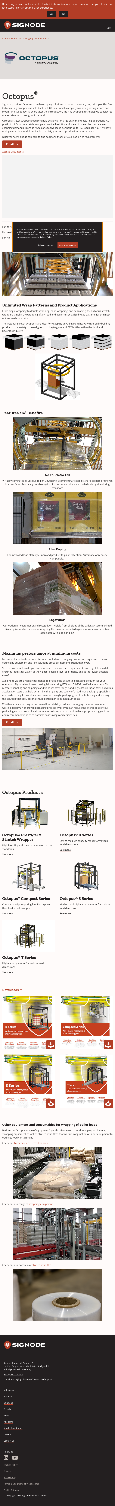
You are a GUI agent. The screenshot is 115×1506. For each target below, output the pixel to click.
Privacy (7, 1471)
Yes (51, 13)
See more (7, 854)
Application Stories (13, 1428)
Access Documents (13, 151)
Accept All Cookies (67, 245)
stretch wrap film (41, 1265)
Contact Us (9, 1440)
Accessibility (10, 1477)
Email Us (12, 144)
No (63, 13)
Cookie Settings (11, 1490)
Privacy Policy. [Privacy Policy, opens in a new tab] (46, 237)
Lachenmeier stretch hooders (31, 1143)
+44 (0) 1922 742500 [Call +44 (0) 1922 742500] (13, 1374)
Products (8, 1396)
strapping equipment (41, 1204)
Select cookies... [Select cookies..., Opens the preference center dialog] (45, 245)
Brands (7, 1409)
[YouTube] (15, 1457)
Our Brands (41, 38)
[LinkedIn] (6, 1457)
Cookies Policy (11, 1464)
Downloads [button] (10, 990)
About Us (8, 1421)
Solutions (8, 1402)
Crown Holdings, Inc (43, 1379)
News (6, 1415)
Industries (9, 1390)
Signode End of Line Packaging (17, 38)
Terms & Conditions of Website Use (21, 1483)
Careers (7, 1434)
